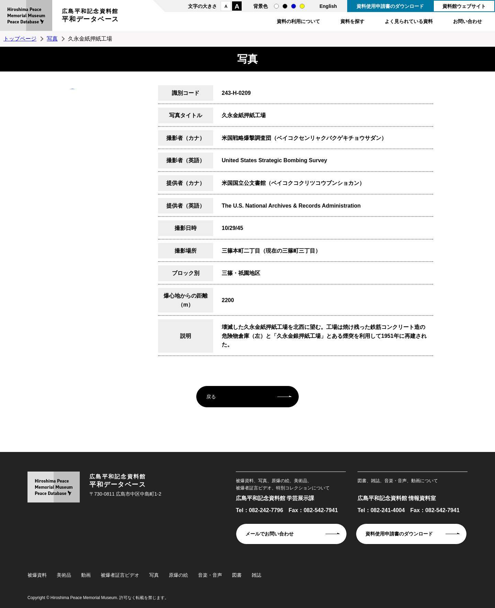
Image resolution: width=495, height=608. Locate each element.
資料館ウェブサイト (464, 6)
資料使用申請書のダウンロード (390, 6)
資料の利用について (298, 21)
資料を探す (352, 21)
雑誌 (256, 575)
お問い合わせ (467, 21)
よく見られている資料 (409, 21)
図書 (237, 575)
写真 (52, 39)
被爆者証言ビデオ (120, 575)
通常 (276, 6)
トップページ (19, 39)
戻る (211, 396)
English (328, 6)
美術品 (64, 575)
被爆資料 (37, 575)
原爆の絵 (178, 575)
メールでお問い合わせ (269, 534)
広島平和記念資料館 (90, 16)
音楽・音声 (210, 575)
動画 (86, 575)
